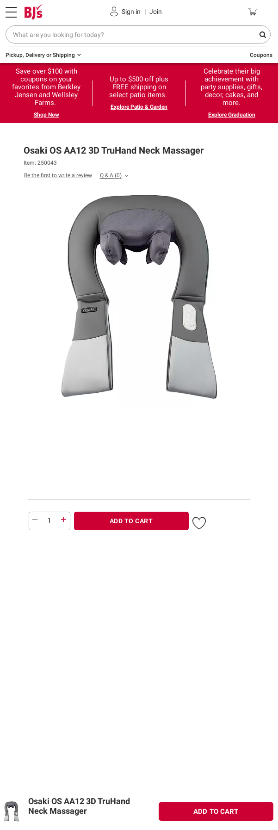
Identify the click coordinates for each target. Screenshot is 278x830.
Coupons (261, 55)
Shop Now (46, 114)
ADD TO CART (131, 521)
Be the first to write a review (58, 175)
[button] (199, 522)
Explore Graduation (231, 114)
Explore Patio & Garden (139, 107)
